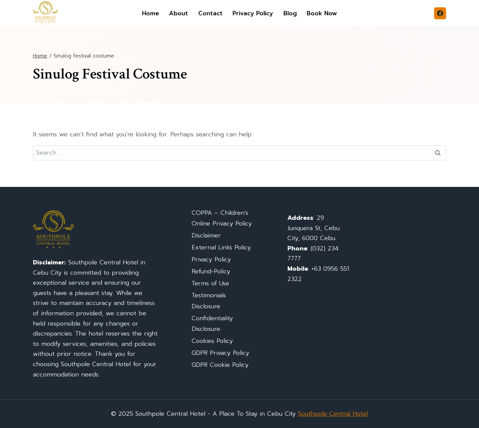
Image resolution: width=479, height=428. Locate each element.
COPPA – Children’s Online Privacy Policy (222, 218)
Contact (210, 13)
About (178, 13)
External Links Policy (221, 247)
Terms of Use (210, 283)
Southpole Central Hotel (333, 413)
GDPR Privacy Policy (220, 352)
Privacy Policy (253, 13)
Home (150, 13)
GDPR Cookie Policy (220, 364)
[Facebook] (440, 13)
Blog (290, 13)
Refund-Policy (211, 271)
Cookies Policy (212, 341)
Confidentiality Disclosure (212, 324)
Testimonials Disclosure (209, 301)
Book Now (322, 13)
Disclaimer (206, 235)
